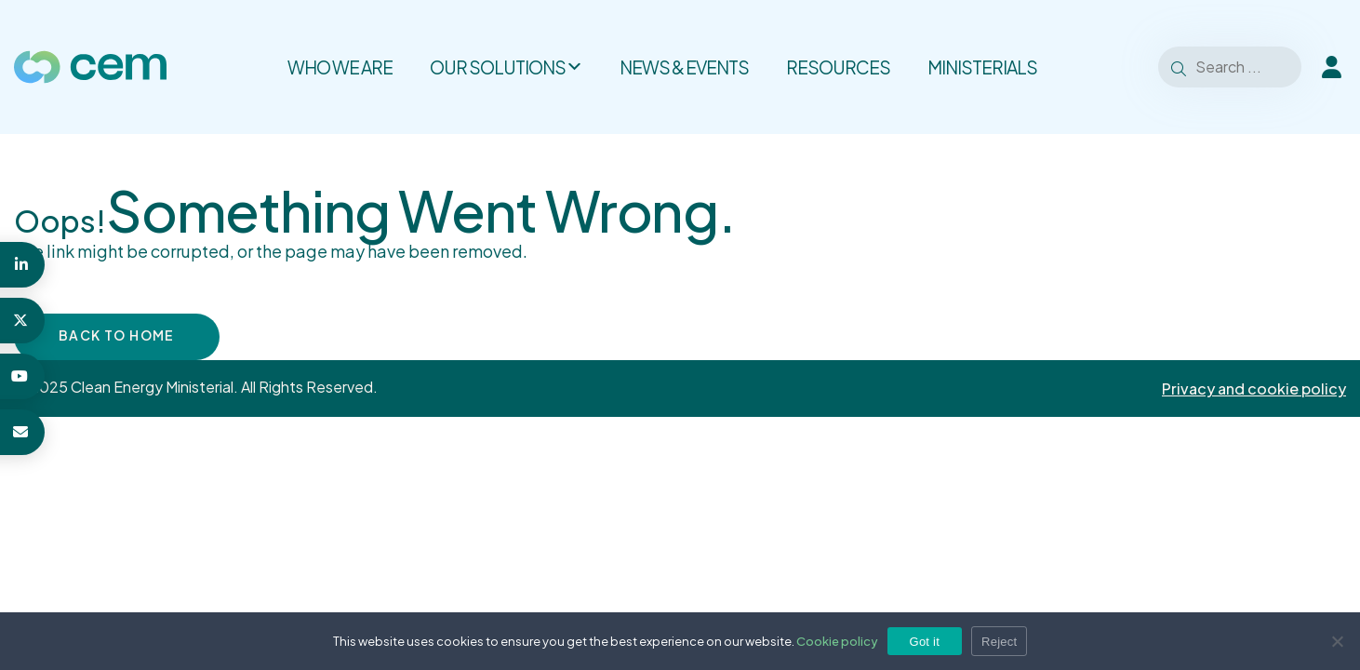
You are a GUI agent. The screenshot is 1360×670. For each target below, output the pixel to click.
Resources (838, 67)
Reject (999, 642)
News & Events (684, 67)
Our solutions (506, 67)
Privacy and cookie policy (1254, 388)
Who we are (340, 67)
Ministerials (982, 67)
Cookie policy (837, 641)
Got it (925, 642)
